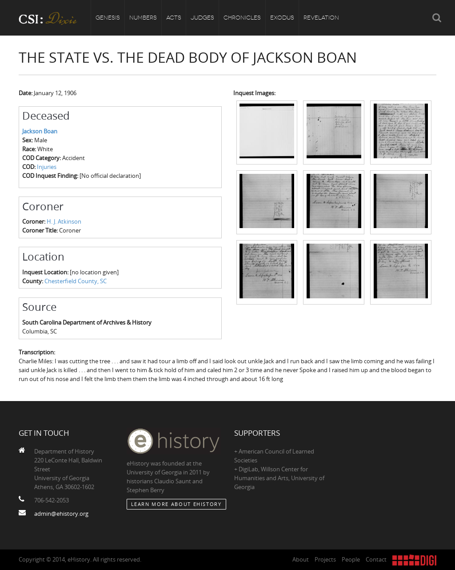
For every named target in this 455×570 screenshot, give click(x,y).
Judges (202, 17)
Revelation (321, 17)
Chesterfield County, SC (75, 281)
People (351, 559)
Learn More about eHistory (176, 504)
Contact (376, 559)
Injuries (46, 167)
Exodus (282, 17)
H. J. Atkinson (64, 221)
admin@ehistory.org (61, 514)
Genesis (108, 17)
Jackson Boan (39, 131)
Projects (325, 559)
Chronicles (242, 17)
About (300, 559)
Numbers (143, 17)
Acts (173, 17)
